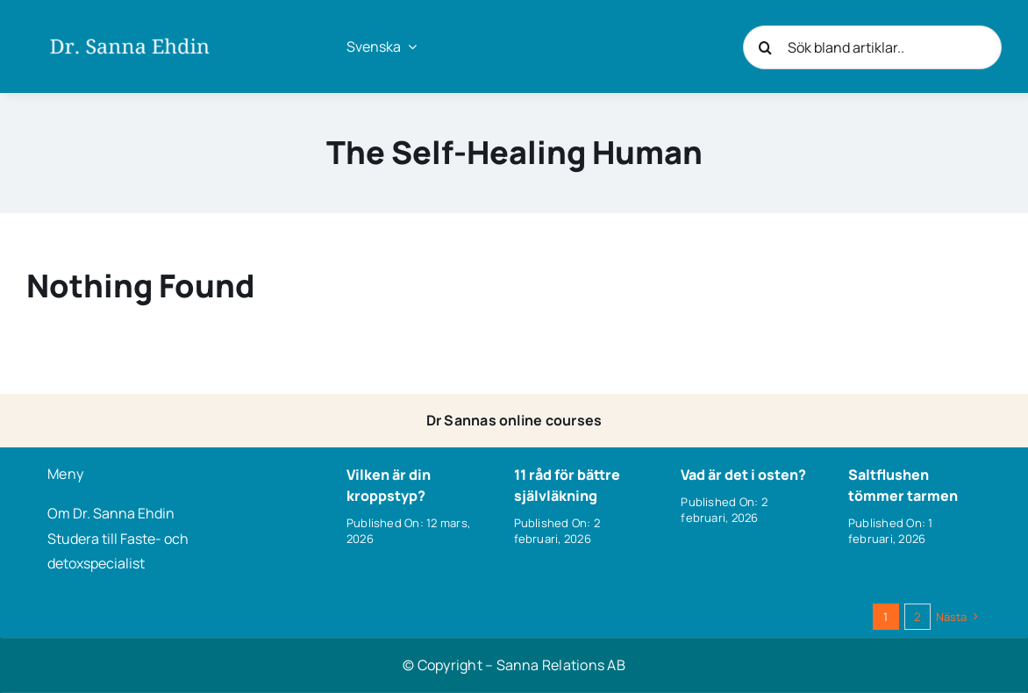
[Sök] (765, 47)
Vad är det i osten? (743, 474)
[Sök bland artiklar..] (872, 47)
